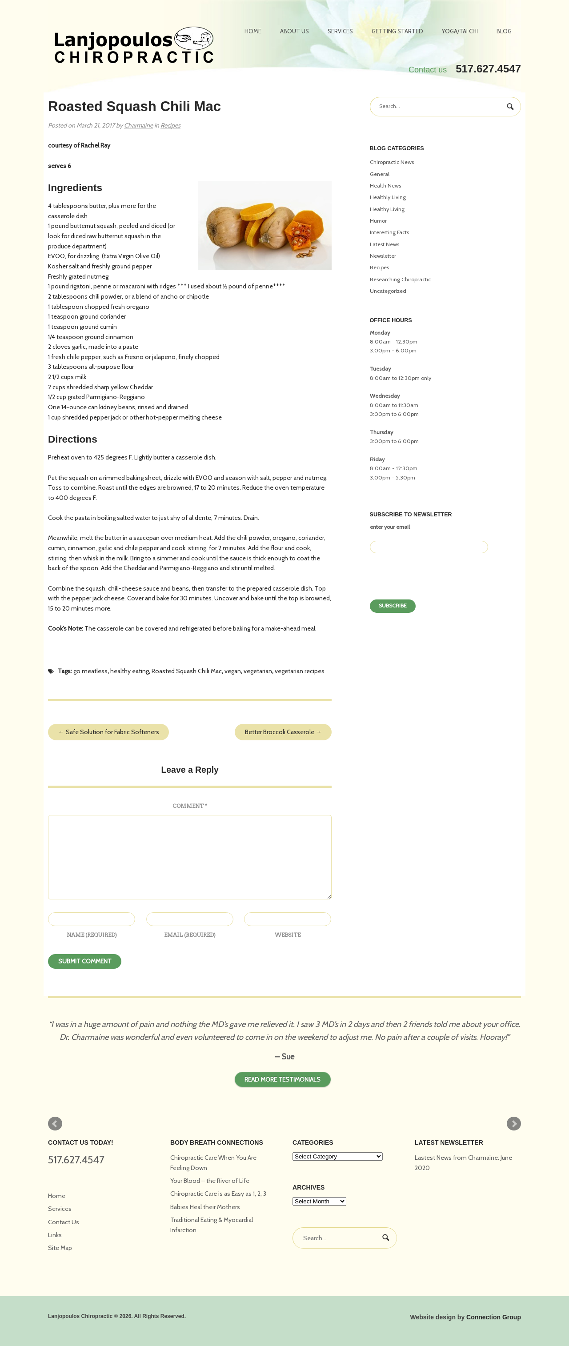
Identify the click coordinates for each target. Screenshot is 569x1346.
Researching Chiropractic (400, 279)
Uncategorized (388, 291)
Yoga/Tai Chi (460, 31)
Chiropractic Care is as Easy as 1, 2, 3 (218, 1194)
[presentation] (437, 579)
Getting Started (397, 31)
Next (514, 1124)
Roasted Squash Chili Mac (187, 671)
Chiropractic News (392, 162)
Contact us (428, 69)
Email (190, 934)
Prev (55, 1124)
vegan (232, 671)
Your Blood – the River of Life (209, 1181)
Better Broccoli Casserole (283, 732)
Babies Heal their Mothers (205, 1207)
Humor (378, 220)
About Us (294, 31)
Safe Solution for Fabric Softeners (108, 732)
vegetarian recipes (300, 671)
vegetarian (258, 671)
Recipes (170, 125)
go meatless (90, 671)
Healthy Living (387, 209)
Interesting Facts (389, 232)
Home (252, 31)
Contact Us (63, 1222)
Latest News (384, 244)
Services (340, 31)
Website (288, 934)
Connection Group (493, 1317)
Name (92, 934)
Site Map (60, 1248)
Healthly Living (388, 197)
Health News (385, 185)
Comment (189, 806)
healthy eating (129, 671)
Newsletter (383, 255)
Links (55, 1235)
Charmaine (138, 125)
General (379, 174)
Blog (504, 31)
